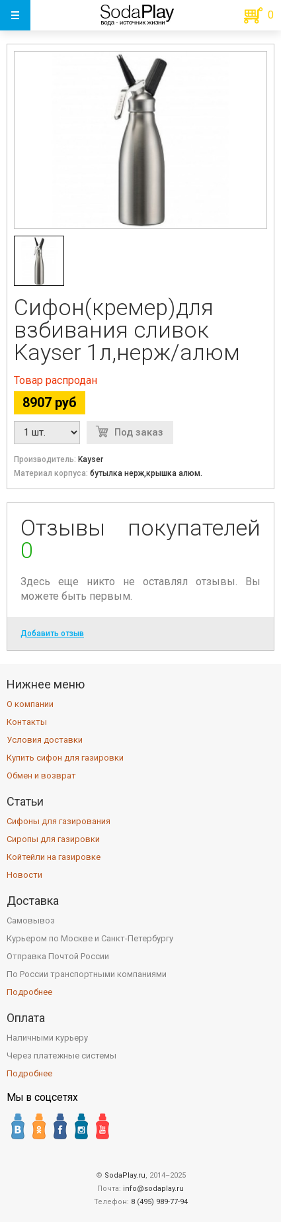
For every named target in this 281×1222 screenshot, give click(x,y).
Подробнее (29, 992)
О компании (30, 704)
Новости (24, 875)
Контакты (27, 722)
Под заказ (138, 432)
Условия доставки (45, 740)
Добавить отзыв (52, 633)
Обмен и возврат (41, 775)
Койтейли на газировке (53, 857)
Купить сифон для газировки (65, 758)
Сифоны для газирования (58, 821)
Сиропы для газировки (53, 839)
